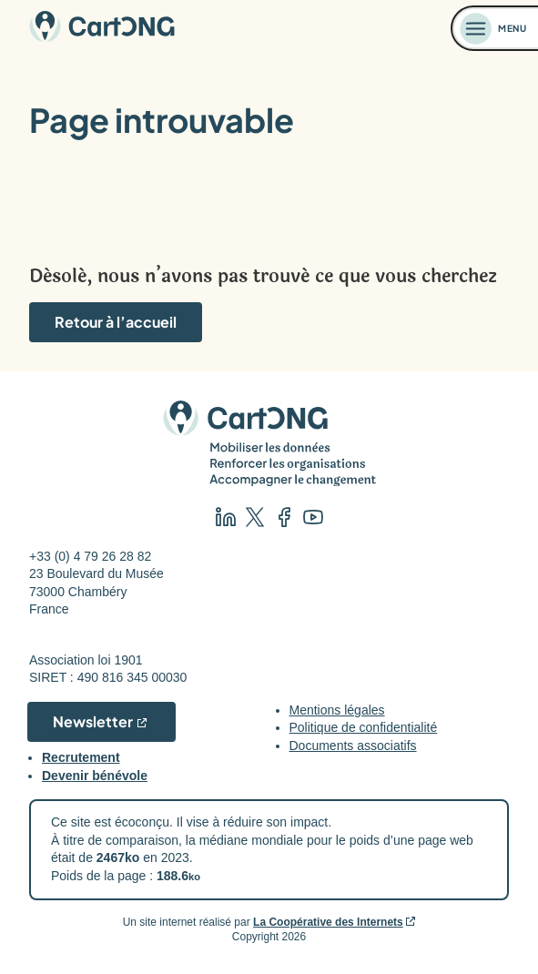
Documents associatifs (353, 745)
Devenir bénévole (94, 775)
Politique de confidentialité (363, 727)
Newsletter (93, 721)
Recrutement (81, 757)
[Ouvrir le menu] (495, 28)
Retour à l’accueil (116, 321)
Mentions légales (337, 710)
